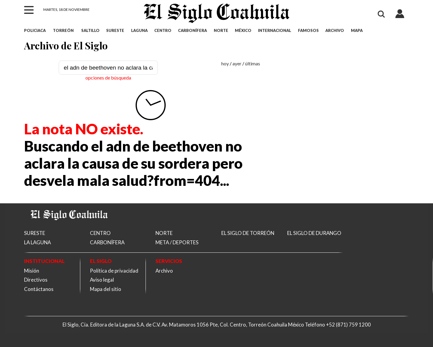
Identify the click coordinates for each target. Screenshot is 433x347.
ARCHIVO (334, 30)
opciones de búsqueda (108, 77)
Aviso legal (102, 280)
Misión (31, 270)
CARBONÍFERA (192, 30)
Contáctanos (39, 289)
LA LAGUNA (37, 242)
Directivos (36, 280)
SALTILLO (90, 30)
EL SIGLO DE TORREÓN (247, 233)
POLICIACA (35, 30)
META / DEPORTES (176, 242)
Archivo (164, 270)
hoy (225, 63)
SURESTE (115, 30)
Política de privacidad (114, 270)
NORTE (221, 30)
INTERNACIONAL (274, 30)
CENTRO (162, 30)
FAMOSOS (308, 30)
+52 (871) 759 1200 (348, 324)
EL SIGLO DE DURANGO (314, 233)
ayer (236, 63)
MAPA (357, 30)
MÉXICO (243, 30)
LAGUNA (139, 30)
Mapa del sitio (105, 289)
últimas (252, 63)
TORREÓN (63, 30)
